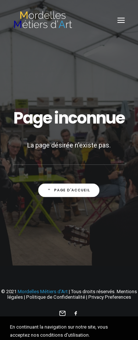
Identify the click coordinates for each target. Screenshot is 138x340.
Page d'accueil (69, 189)
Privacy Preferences (109, 297)
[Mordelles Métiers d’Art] (42, 20)
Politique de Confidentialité (55, 297)
